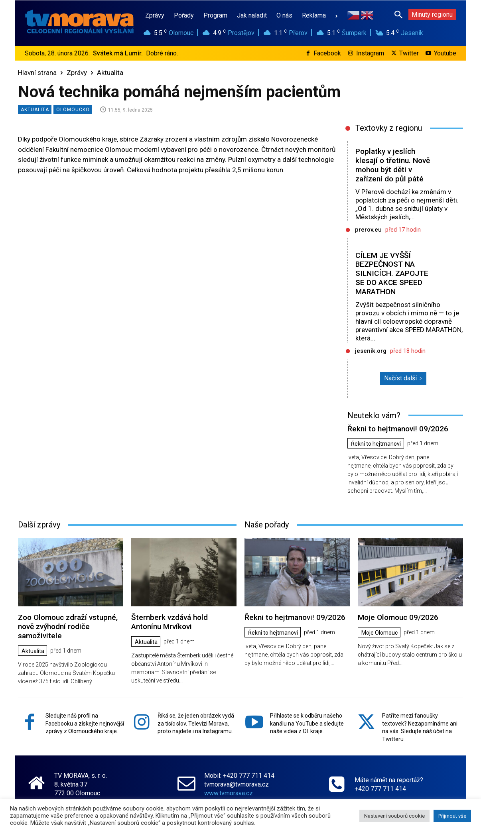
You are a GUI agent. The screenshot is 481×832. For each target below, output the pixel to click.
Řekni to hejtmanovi (376, 444)
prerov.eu (368, 229)
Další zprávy (39, 524)
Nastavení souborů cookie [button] (394, 816)
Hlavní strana (37, 73)
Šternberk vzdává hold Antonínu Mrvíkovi (169, 622)
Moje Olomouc (379, 632)
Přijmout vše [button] (452, 816)
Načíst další (403, 378)
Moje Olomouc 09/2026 (398, 617)
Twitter (409, 53)
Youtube (445, 53)
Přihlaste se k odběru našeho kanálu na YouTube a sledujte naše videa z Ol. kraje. (307, 723)
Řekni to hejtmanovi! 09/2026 (397, 428)
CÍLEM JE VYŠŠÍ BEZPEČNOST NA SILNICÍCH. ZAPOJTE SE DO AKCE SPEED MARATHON (391, 273)
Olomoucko (72, 109)
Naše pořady (266, 524)
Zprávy (77, 73)
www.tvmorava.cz (228, 793)
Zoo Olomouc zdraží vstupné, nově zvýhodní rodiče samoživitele (68, 626)
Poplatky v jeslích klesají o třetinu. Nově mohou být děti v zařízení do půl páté (392, 165)
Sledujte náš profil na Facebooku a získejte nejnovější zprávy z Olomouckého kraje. (84, 723)
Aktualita (110, 73)
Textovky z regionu (388, 128)
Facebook (327, 53)
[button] (398, 14)
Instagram (370, 53)
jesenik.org (370, 350)
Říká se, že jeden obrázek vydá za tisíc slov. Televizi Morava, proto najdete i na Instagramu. (196, 723)
